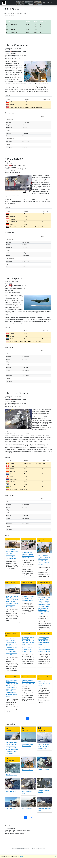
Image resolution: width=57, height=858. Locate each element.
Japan (9, 476)
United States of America (15, 107)
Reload (21, 856)
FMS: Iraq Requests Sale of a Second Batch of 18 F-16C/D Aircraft (28, 682)
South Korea (11, 221)
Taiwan (10, 104)
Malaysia (10, 216)
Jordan (10, 336)
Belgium (10, 463)
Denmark (10, 468)
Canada (10, 333)
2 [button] (29, 718)
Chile (9, 102)
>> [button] (31, 817)
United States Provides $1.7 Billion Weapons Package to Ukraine (28, 598)
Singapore (11, 219)
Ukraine (10, 338)
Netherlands (11, 479)
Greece (10, 474)
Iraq (9, 214)
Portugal (10, 481)
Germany (10, 471)
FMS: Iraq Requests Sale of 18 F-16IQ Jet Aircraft (44, 683)
